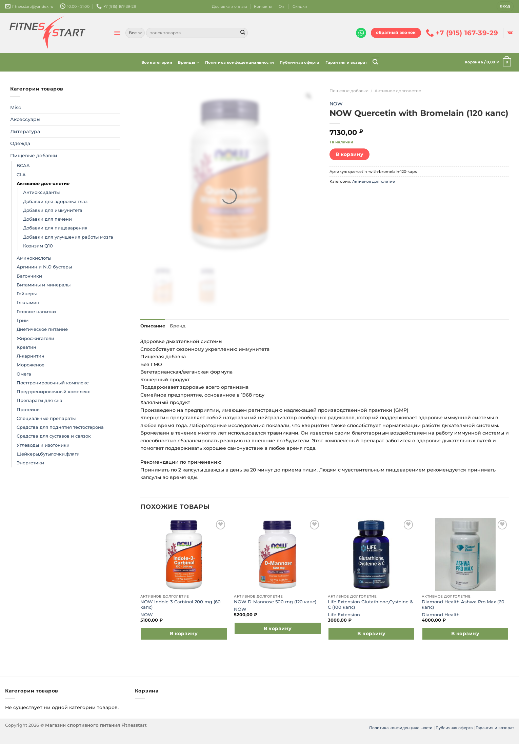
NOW (336, 104)
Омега (24, 374)
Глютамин (28, 302)
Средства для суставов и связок (54, 436)
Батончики (29, 276)
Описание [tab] (151, 325)
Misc (15, 107)
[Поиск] (375, 62)
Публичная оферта (300, 62)
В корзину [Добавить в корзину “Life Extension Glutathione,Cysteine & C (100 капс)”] (371, 633)
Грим (22, 320)
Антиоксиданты (41, 192)
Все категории (157, 62)
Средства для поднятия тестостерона (60, 427)
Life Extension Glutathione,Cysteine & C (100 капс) (370, 603)
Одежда (20, 143)
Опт (282, 6)
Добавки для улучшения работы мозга (68, 237)
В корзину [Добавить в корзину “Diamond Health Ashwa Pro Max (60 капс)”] (465, 633)
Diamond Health (441, 613)
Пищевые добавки (33, 156)
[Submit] (243, 33)
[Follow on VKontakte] (510, 33)
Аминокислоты (34, 258)
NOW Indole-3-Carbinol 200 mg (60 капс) (180, 603)
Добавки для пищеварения (55, 227)
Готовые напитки (36, 311)
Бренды (188, 62)
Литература (25, 131)
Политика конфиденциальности (239, 62)
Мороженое (30, 364)
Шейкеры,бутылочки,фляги (48, 454)
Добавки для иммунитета (52, 210)
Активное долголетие (43, 183)
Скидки (300, 6)
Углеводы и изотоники (43, 445)
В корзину (350, 154)
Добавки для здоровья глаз (55, 201)
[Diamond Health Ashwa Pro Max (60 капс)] (465, 554)
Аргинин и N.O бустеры (44, 266)
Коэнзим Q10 (38, 245)
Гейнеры (27, 293)
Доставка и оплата (229, 6)
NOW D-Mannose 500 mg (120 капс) (275, 601)
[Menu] (117, 33)
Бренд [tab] (173, 325)
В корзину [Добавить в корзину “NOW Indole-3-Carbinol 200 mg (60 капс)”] (184, 633)
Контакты (263, 6)
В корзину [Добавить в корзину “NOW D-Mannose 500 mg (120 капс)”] (278, 628)
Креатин (26, 347)
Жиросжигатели (35, 338)
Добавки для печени (47, 219)
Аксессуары (25, 119)
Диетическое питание (42, 329)
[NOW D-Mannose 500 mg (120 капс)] (277, 554)
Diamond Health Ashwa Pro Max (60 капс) (463, 603)
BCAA (23, 165)
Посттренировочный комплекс (52, 382)
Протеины (28, 409)
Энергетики (30, 462)
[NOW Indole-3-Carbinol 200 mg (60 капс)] (183, 554)
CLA (21, 174)
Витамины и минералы (44, 284)
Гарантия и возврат (346, 62)
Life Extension (344, 613)
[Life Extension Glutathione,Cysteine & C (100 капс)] (371, 554)
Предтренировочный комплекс (53, 391)
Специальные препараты (46, 418)
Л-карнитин (30, 356)
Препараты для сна (39, 400)
